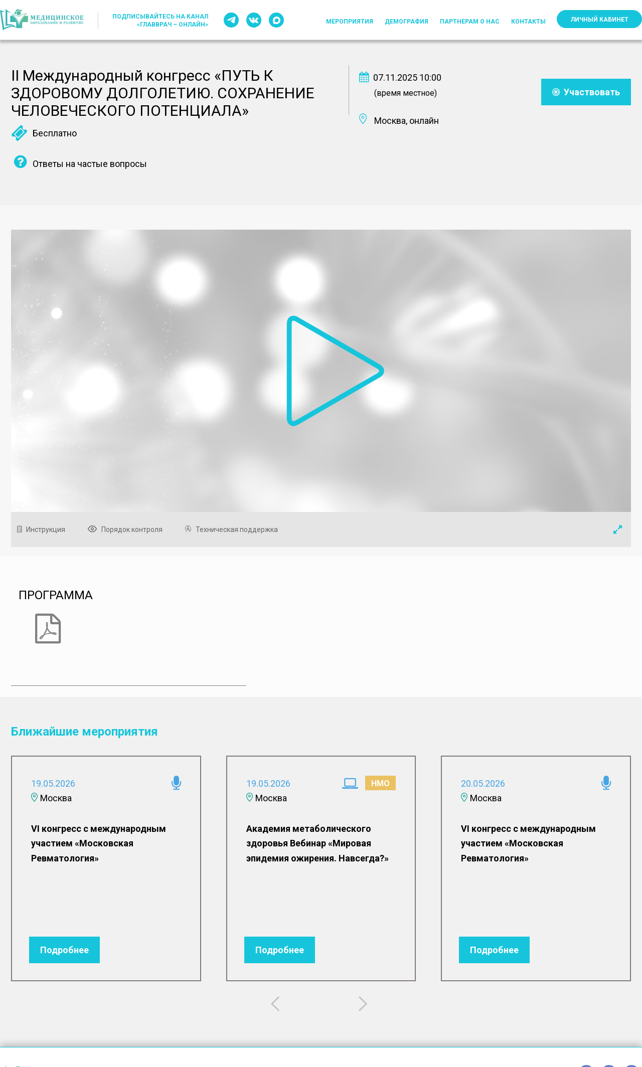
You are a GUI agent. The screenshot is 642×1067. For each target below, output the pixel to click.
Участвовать (586, 92)
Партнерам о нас (470, 21)
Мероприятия (349, 21)
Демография (406, 21)
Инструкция (43, 529)
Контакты (528, 21)
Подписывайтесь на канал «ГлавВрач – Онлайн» (160, 20)
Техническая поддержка (234, 529)
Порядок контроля (128, 529)
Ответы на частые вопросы (79, 163)
